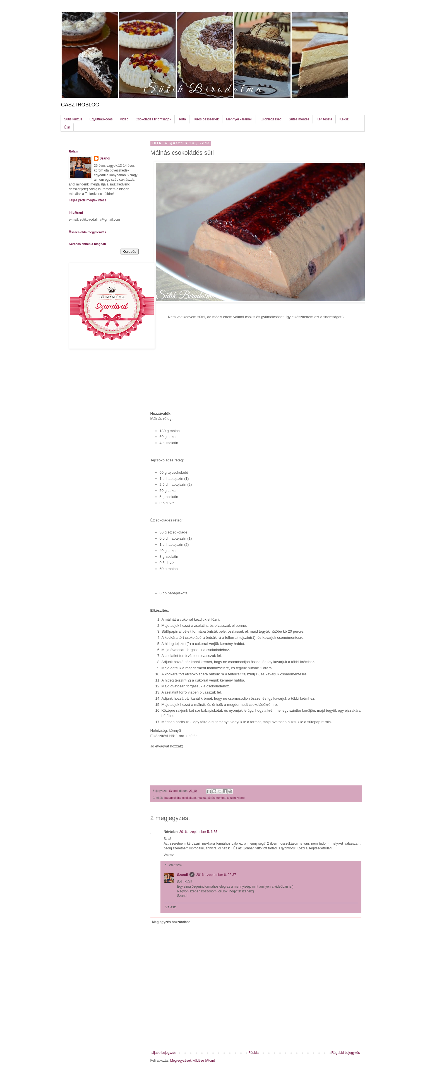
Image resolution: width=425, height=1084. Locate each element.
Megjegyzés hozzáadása (171, 922)
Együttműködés (101, 119)
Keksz (344, 119)
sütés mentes (216, 797)
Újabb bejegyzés (164, 1053)
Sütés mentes (299, 119)
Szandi (182, 875)
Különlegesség (271, 119)
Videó (124, 119)
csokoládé (189, 797)
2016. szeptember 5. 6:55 (198, 832)
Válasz (169, 855)
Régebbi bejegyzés (345, 1053)
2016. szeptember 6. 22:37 (216, 875)
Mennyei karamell (239, 119)
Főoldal (253, 1053)
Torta (182, 119)
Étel (67, 127)
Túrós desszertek (206, 119)
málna (202, 797)
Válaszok (176, 865)
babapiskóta (172, 797)
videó (241, 797)
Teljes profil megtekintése (88, 200)
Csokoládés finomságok (153, 119)
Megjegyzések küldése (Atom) (192, 1060)
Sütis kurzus (73, 119)
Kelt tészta (324, 119)
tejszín (231, 797)
